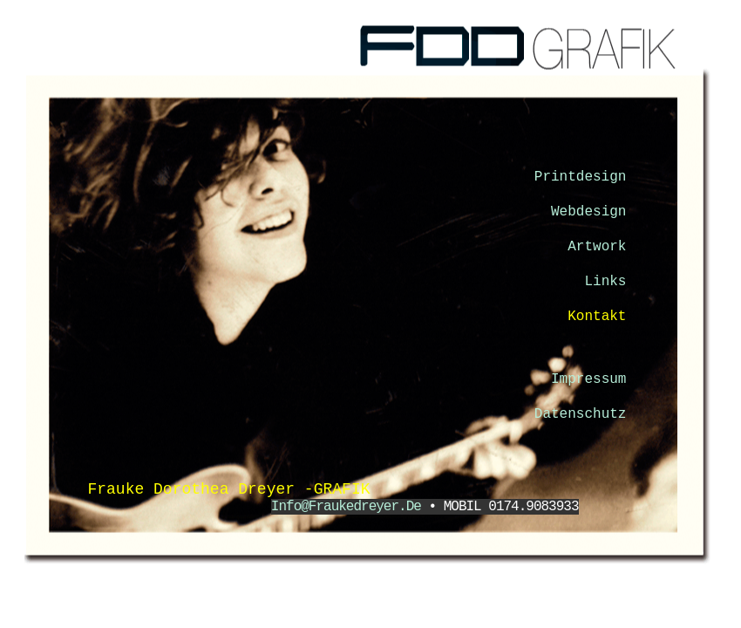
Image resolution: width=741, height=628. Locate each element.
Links (609, 282)
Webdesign (593, 212)
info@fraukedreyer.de (350, 507)
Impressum (593, 379)
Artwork (601, 247)
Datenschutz (584, 414)
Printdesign (580, 177)
